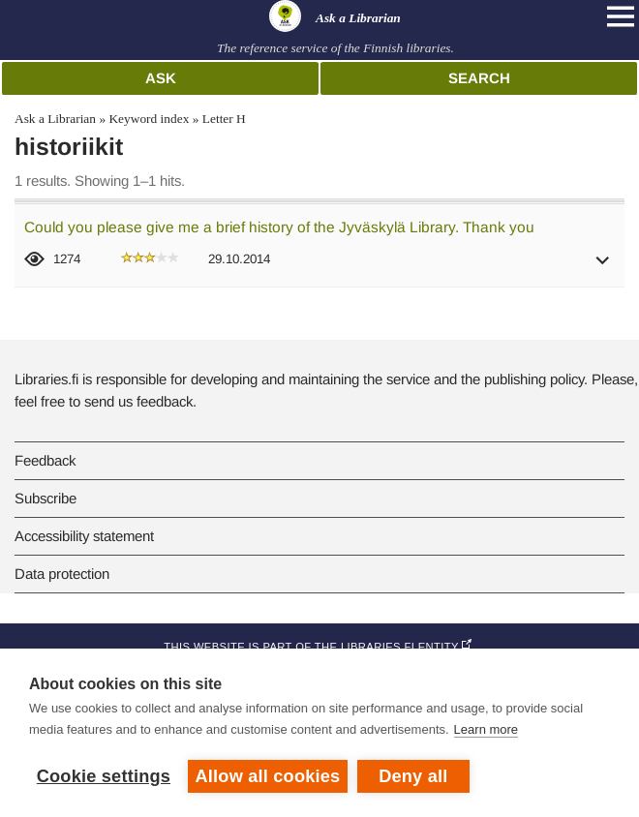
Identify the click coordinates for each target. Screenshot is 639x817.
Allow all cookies (268, 776)
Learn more (486, 729)
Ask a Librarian (55, 118)
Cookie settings (103, 776)
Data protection (62, 573)
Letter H (224, 118)
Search (479, 78)
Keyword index (148, 118)
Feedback (45, 460)
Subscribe (45, 498)
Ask (160, 78)
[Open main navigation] (620, 16)
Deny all (413, 776)
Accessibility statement (84, 536)
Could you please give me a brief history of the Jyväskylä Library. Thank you (279, 227)
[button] (603, 266)
